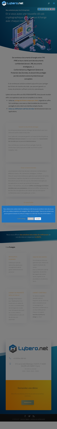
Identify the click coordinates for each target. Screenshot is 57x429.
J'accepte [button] (38, 218)
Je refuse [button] (31, 218)
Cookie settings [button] (21, 219)
